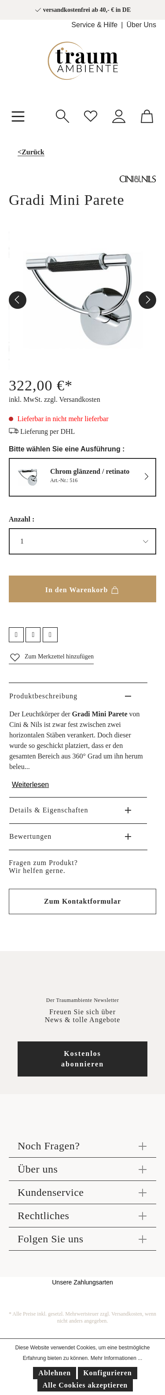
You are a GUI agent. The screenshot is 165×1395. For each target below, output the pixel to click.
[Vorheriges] (17, 300)
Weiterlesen (30, 784)
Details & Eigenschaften (48, 810)
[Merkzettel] (90, 115)
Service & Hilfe (94, 25)
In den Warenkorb (82, 588)
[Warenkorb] (147, 115)
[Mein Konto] (119, 115)
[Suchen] (62, 115)
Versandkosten (126, 1314)
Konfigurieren (107, 1373)
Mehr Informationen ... (116, 1358)
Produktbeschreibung (43, 696)
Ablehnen (54, 1373)
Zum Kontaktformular (82, 901)
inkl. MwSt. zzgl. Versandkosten (54, 399)
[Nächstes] (147, 300)
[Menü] (18, 115)
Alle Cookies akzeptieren (85, 1385)
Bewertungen (30, 836)
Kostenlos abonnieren (82, 1059)
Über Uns (141, 25)
